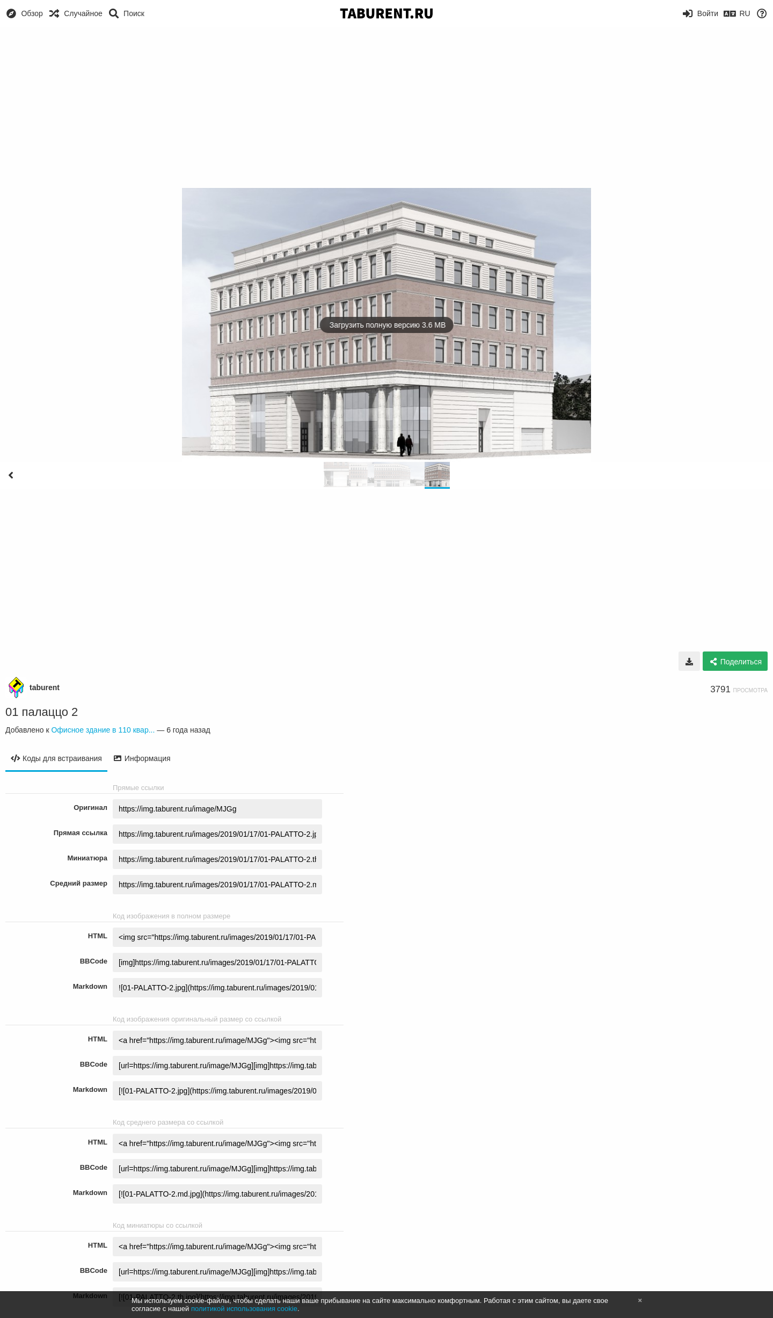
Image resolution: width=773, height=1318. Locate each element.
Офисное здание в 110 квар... (103, 730)
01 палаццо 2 (41, 712)
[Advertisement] (386, 107)
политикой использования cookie (244, 1309)
